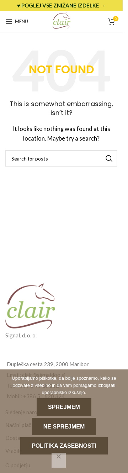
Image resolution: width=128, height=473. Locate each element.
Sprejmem (64, 407)
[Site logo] (61, 20)
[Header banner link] (61, 5)
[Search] (61, 158)
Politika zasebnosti (64, 446)
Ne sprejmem (64, 427)
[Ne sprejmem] (59, 460)
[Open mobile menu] (17, 21)
